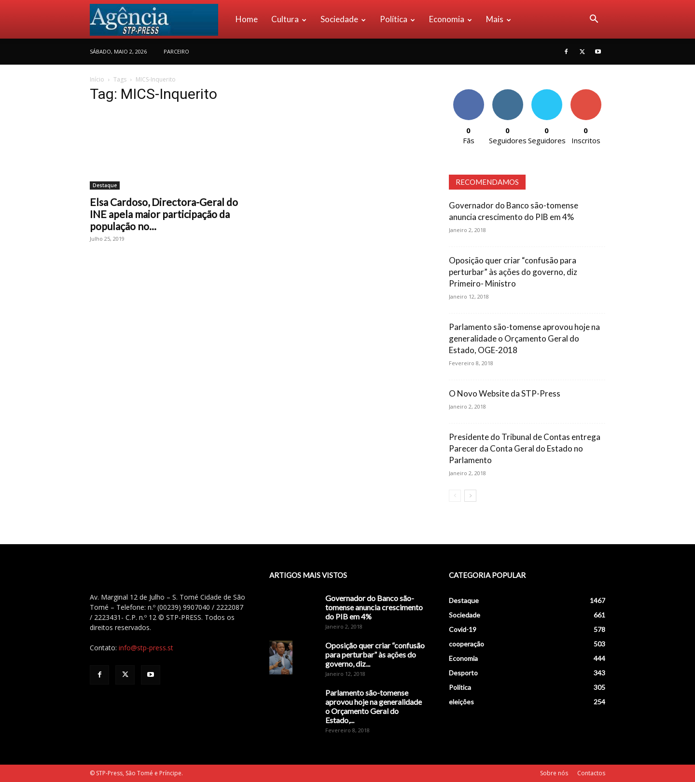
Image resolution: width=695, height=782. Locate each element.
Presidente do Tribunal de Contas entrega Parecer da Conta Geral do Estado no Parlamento (524, 448)
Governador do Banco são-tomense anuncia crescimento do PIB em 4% (374, 607)
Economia (450, 19)
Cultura (288, 19)
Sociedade (343, 19)
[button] (593, 20)
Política (397, 19)
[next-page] (470, 496)
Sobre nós (554, 773)
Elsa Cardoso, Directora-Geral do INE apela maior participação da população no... (164, 214)
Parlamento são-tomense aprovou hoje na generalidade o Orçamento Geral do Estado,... (373, 706)
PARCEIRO (176, 51)
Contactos (591, 773)
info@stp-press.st (146, 647)
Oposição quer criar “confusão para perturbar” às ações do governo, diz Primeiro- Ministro (513, 271)
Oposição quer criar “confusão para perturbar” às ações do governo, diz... (375, 654)
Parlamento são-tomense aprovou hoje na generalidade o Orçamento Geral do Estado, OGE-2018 (524, 338)
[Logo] (159, 19)
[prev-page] (455, 496)
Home (247, 19)
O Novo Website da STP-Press (504, 393)
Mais (498, 19)
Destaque (105, 185)
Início (97, 79)
